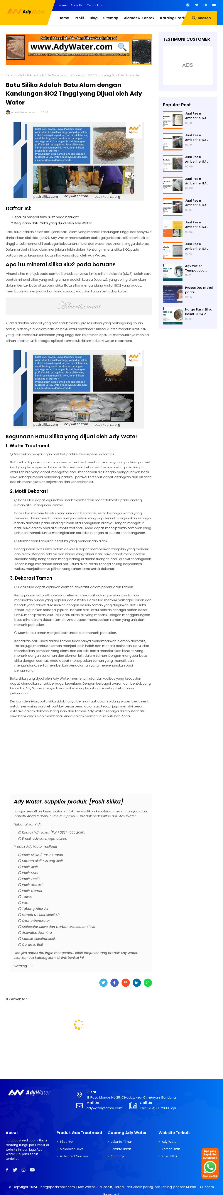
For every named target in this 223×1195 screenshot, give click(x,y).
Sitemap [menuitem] (110, 17)
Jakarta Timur (121, 1141)
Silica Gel (66, 1141)
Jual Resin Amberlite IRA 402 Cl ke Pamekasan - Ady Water (195, 115)
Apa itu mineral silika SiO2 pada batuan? (46, 217)
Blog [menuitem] (94, 17)
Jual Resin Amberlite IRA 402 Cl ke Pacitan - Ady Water (199, 137)
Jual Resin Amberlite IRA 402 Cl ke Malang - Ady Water (199, 246)
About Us (77, 5)
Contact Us (94, 5)
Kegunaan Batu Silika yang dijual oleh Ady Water (53, 223)
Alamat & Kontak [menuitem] (139, 17)
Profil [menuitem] (79, 17)
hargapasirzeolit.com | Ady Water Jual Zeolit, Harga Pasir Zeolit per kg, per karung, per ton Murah (118, 1187)
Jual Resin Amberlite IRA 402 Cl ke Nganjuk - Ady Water (196, 181)
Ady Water (170, 1141)
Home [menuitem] (64, 17)
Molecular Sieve (72, 1149)
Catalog (20, 966)
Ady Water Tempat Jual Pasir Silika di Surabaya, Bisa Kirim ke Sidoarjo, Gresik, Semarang (198, 268)
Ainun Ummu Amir (23, 112)
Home (62, 5)
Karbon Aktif (171, 1149)
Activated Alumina (74, 1156)
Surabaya (118, 1156)
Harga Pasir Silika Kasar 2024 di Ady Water (198, 311)
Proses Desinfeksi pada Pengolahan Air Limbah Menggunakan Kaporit (199, 290)
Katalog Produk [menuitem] (174, 17)
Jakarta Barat (121, 1149)
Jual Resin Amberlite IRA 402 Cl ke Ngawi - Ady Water (198, 159)
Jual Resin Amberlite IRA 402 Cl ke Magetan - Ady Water (197, 224)
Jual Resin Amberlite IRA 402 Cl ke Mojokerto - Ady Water (198, 203)
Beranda (11, 75)
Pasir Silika (169, 1156)
